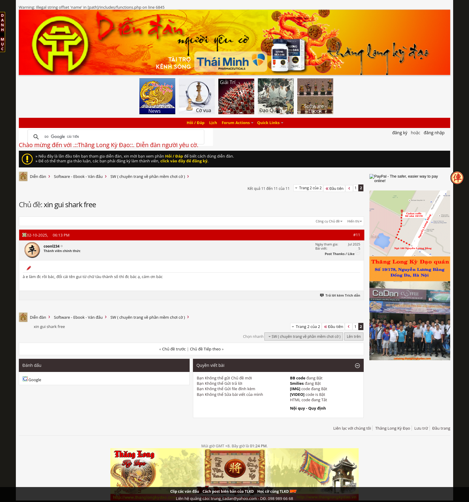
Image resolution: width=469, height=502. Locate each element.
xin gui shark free (70, 204)
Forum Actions (236, 123)
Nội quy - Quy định (308, 408)
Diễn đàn (38, 176)
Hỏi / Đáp (196, 123)
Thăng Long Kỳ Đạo (392, 428)
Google (34, 379)
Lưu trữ (421, 428)
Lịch (213, 123)
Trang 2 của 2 (310, 187)
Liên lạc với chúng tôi (352, 428)
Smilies (297, 383)
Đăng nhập (434, 132)
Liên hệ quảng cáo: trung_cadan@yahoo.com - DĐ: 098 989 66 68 (234, 498)
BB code (297, 378)
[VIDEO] (297, 394)
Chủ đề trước (174, 349)
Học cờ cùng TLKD (276, 491)
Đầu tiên (334, 188)
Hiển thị (353, 221)
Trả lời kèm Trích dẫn (340, 295)
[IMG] (295, 388)
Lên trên (354, 336)
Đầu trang (441, 428)
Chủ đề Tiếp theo (205, 349)
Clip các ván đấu (184, 491)
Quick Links (268, 123)
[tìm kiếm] (115, 137)
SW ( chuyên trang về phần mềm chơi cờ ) (147, 176)
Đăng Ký (399, 132)
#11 (356, 234)
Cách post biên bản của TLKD (228, 491)
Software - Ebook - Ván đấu (78, 176)
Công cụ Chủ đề (328, 221)
